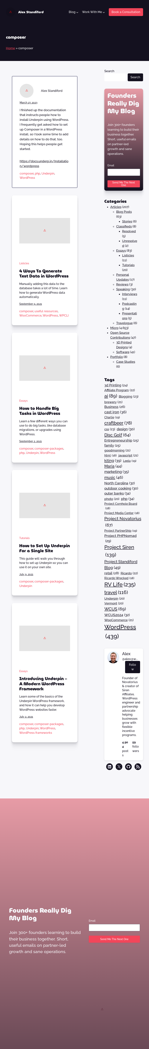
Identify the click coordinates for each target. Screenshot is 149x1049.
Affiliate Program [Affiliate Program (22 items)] (119, 390)
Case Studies (125, 362)
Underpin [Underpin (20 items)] (114, 598)
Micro (114, 328)
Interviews (129, 294)
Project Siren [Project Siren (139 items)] (119, 551)
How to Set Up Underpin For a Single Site (44, 548)
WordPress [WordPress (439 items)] (120, 632)
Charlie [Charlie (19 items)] (112, 417)
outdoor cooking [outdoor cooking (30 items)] (121, 488)
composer (27, 173)
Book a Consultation (126, 12)
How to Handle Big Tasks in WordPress (39, 411)
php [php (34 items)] (127, 499)
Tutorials (24, 538)
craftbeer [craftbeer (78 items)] (118, 423)
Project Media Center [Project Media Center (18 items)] (122, 513)
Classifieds (124, 226)
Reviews (122, 284)
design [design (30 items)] (126, 429)
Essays (23, 400)
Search (109, 71)
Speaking (123, 289)
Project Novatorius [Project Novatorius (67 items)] (122, 522)
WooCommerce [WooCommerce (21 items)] (119, 620)
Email (110, 165)
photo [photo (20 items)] (111, 499)
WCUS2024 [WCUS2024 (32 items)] (117, 615)
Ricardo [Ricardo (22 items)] (129, 573)
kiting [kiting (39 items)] (112, 460)
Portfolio (116, 357)
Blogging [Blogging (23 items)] (128, 396)
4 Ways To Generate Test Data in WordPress (44, 274)
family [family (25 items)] (112, 445)
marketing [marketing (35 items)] (116, 472)
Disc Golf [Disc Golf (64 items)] (117, 435)
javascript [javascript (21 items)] (128, 455)
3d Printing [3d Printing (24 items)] (116, 385)
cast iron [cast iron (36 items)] (115, 412)
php (37, 173)
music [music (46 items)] (113, 477)
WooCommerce (30, 315)
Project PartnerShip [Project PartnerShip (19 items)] (120, 531)
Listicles (24, 263)
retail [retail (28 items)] (111, 573)
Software (122, 352)
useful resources (46, 311)
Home (10, 48)
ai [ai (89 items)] (110, 396)
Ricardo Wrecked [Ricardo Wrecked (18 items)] (119, 578)
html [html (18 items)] (110, 455)
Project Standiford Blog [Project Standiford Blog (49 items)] (120, 565)
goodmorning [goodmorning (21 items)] (117, 450)
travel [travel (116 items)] (116, 592)
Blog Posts (124, 212)
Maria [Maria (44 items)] (113, 466)
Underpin (48, 173)
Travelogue (124, 323)
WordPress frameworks (35, 733)
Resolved (129, 231)
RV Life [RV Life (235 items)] (119, 584)
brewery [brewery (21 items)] (113, 402)
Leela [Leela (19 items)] (129, 461)
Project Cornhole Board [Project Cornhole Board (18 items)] (120, 506)
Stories (127, 221)
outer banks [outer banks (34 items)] (117, 493)
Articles (115, 207)
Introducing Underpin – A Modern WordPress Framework (43, 683)
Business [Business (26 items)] (114, 406)
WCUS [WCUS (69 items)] (115, 609)
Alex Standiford (31, 12)
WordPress (27, 178)
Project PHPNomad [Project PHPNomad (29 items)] (120, 539)
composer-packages (48, 448)
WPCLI (64, 315)
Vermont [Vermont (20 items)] (113, 603)
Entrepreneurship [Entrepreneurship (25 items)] (121, 440)
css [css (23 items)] (109, 429)
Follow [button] (132, 667)
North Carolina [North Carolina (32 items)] (119, 483)
